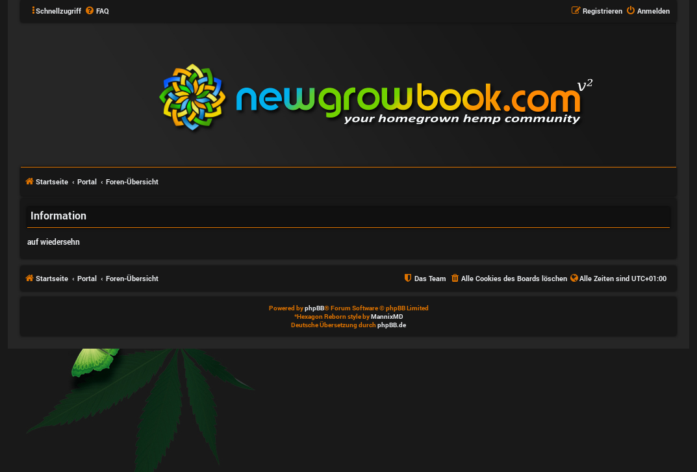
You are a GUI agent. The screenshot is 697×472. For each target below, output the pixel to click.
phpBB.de (391, 325)
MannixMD (387, 316)
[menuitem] (96, 11)
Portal (87, 181)
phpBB (314, 308)
